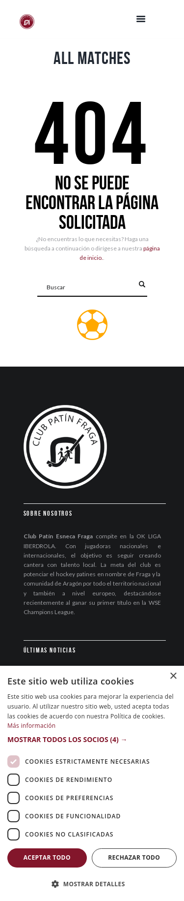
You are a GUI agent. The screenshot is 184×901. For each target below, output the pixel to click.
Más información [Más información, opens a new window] (31, 725)
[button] (92, 739)
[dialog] (92, 783)
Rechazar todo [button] (134, 857)
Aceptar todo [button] (47, 857)
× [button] (173, 676)
